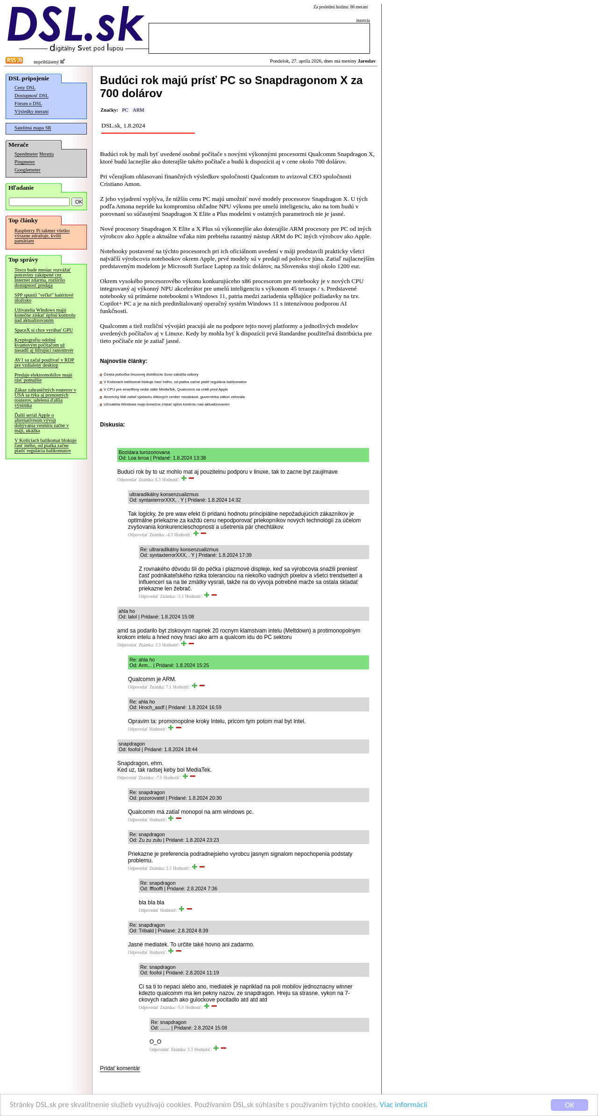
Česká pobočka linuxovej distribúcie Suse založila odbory (151, 374)
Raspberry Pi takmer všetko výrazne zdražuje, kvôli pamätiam (42, 235)
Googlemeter (27, 169)
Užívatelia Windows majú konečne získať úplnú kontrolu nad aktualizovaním (44, 315)
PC (125, 110)
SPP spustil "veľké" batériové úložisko (43, 297)
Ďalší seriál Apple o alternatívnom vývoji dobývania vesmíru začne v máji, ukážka (41, 422)
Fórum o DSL (28, 103)
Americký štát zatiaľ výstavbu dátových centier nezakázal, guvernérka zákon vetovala (174, 397)
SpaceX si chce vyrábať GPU (43, 330)
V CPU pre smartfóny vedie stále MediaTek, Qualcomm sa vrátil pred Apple (166, 389)
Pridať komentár (120, 1068)
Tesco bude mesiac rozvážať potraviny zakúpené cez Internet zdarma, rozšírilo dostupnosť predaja (42, 277)
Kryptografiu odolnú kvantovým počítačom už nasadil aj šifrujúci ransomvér (43, 345)
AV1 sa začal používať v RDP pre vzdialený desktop (44, 362)
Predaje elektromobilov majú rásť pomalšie (43, 377)
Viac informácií (403, 1105)
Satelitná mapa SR (32, 127)
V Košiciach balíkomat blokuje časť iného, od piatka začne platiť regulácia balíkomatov (45, 445)
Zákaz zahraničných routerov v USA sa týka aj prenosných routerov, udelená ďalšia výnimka (45, 397)
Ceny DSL (25, 87)
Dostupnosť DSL (31, 95)
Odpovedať (127, 479)
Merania (46, 154)
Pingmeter (24, 161)
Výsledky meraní (31, 111)
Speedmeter (26, 153)
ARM (138, 110)
